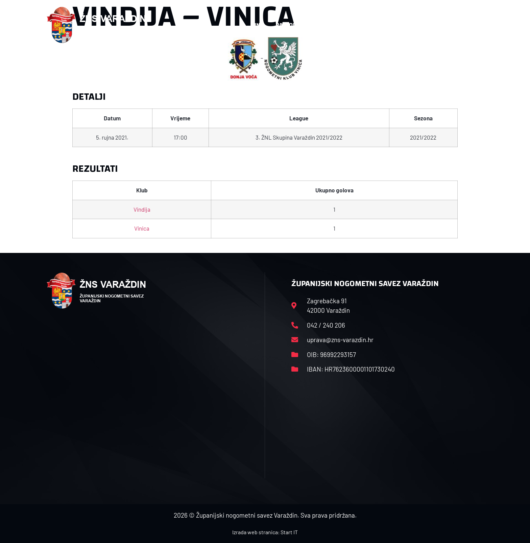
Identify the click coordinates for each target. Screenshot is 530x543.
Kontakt (412, 25)
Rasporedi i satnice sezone (313, 25)
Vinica (141, 228)
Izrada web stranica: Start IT (265, 532)
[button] (469, 25)
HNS (257, 25)
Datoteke (375, 25)
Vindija (142, 209)
